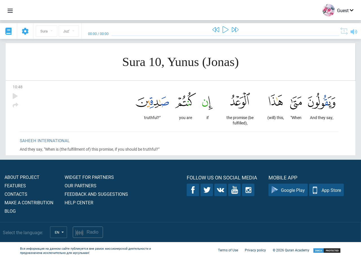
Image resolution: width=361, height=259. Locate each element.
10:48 (18, 86)
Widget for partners (89, 177)
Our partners (80, 185)
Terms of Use (228, 250)
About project (22, 177)
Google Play (288, 190)
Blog (10, 211)
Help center (79, 202)
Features (15, 185)
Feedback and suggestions (96, 194)
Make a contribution (29, 202)
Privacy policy (255, 250)
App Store (326, 190)
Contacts (16, 194)
